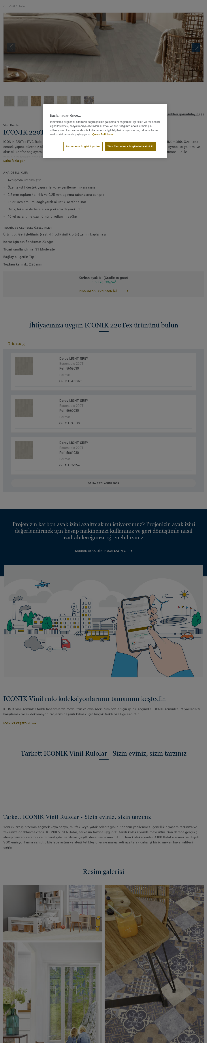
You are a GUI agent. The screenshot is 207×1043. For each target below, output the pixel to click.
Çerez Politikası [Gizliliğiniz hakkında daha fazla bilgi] (102, 134)
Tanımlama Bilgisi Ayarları (83, 146)
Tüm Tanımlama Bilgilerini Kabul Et (130, 146)
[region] (105, 131)
